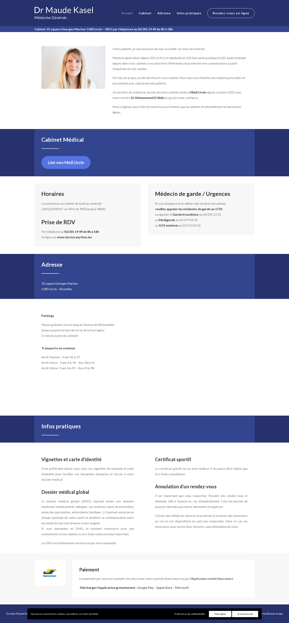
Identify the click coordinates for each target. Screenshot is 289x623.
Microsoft (182, 587)
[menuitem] (128, 13)
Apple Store (164, 587)
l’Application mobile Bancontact (211, 578)
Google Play (145, 587)
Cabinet (145, 13)
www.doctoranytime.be (74, 237)
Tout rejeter (220, 613)
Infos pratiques (189, 13)
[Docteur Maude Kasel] (64, 13)
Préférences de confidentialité (190, 613)
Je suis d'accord (245, 613)
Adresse (164, 13)
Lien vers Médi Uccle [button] (66, 162)
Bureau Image (275, 613)
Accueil (127, 13)
